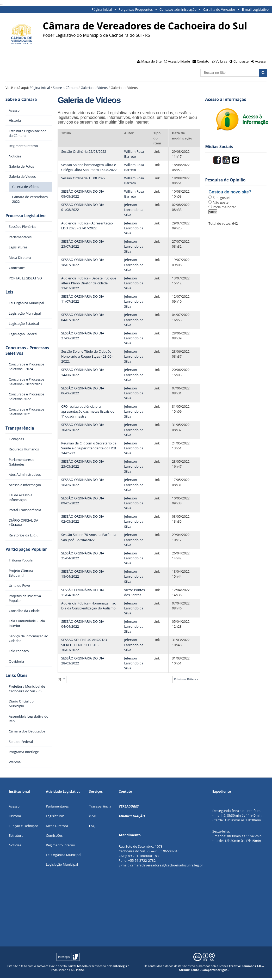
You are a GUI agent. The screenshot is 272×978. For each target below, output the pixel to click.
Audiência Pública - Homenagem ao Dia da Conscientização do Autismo (88, 605)
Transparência (19, 428)
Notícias (15, 845)
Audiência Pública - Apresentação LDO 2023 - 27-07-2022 (87, 225)
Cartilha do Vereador (219, 9)
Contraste (241, 61)
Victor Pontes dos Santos (134, 592)
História (15, 816)
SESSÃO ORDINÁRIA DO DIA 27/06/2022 (82, 335)
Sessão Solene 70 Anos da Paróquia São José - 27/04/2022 (88, 537)
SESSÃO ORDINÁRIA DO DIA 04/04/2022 (82, 624)
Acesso (14, 806)
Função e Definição (23, 825)
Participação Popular (26, 549)
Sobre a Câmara (65, 87)
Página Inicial (102, 9)
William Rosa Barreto (134, 154)
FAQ (92, 825)
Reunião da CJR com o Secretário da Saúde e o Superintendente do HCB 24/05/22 (88, 448)
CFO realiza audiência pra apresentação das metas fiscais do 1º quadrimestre (87, 411)
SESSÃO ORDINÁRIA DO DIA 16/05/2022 (82, 482)
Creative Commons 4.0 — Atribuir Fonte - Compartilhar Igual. (221, 968)
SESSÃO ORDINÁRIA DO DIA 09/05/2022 (82, 500)
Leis (9, 292)
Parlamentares (57, 806)
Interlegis (120, 966)
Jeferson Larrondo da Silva (134, 209)
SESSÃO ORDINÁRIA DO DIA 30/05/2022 (82, 427)
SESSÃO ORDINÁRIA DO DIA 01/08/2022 (82, 207)
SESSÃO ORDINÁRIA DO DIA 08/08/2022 (82, 194)
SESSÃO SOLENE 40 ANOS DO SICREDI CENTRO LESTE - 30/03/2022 (84, 644)
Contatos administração (177, 9)
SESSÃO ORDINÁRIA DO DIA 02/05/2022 (82, 519)
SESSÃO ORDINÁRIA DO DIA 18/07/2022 (82, 262)
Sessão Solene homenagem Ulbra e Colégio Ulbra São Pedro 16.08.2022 (89, 167)
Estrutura (16, 835)
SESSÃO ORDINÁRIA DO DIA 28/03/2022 (82, 660)
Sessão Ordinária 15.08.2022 (83, 178)
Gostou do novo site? (229, 192)
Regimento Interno (60, 845)
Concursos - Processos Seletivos (27, 350)
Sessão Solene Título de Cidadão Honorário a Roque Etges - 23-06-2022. (87, 356)
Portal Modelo (77, 966)
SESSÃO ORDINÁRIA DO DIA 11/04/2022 (82, 592)
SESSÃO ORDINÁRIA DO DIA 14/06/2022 (82, 372)
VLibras (221, 61)
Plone (80, 970)
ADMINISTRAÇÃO (132, 816)
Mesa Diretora (57, 825)
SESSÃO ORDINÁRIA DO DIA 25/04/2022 (82, 555)
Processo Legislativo (25, 215)
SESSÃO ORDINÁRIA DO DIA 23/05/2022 (82, 464)
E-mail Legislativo (255, 9)
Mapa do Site (151, 61)
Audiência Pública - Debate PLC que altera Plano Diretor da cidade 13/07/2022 (88, 283)
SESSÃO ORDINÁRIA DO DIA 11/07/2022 (82, 299)
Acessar (261, 61)
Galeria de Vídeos (94, 87)
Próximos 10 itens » (186, 679)
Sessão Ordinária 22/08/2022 (83, 151)
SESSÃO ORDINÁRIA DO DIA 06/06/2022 (82, 390)
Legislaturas (55, 816)
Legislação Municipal (62, 864)
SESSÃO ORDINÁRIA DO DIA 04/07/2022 (82, 317)
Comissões (54, 835)
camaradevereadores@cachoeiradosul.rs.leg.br (166, 865)
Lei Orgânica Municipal (63, 854)
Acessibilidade (179, 61)
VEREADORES (129, 806)
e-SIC (93, 816)
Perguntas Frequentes (136, 9)
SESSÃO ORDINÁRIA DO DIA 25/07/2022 (82, 244)
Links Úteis (16, 675)
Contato (203, 61)
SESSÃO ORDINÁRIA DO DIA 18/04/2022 (82, 574)
